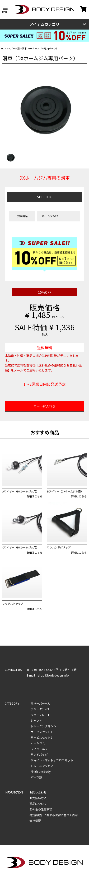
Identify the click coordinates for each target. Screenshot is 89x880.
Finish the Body (41, 771)
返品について (38, 804)
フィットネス (39, 749)
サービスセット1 (41, 732)
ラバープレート (40, 715)
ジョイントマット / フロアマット (52, 760)
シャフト (36, 720)
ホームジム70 (50, 216)
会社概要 (35, 821)
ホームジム (38, 743)
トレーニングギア (42, 766)
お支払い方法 (38, 798)
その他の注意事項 (40, 809)
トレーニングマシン (43, 726)
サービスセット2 (41, 737)
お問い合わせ (38, 792)
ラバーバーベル (41, 703)
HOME (4, 48)
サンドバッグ (39, 754)
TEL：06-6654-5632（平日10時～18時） (53, 670)
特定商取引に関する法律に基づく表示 (53, 815)
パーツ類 (15, 48)
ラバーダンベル (41, 709)
